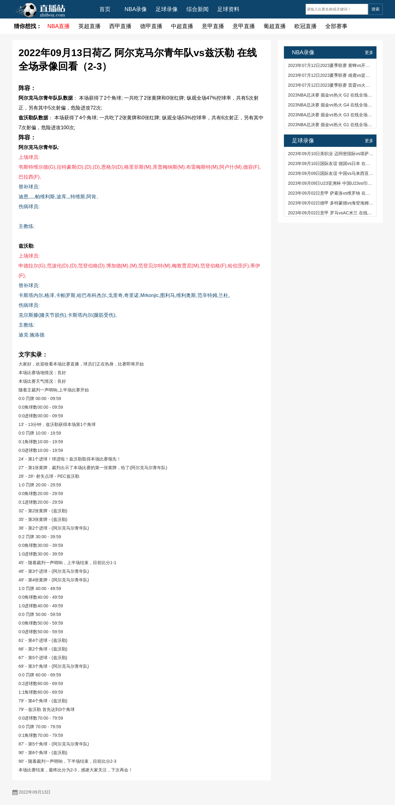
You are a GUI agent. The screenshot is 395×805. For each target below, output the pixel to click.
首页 (104, 9)
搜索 (376, 9)
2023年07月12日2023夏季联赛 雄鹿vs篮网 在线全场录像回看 (330, 75)
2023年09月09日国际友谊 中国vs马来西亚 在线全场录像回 (330, 173)
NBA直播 (58, 26)
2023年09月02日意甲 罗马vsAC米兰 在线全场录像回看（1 (330, 212)
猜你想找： (28, 26)
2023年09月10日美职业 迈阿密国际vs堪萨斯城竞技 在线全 (330, 153)
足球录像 (167, 9)
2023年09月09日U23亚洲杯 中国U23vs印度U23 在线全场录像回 (330, 183)
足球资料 (228, 9)
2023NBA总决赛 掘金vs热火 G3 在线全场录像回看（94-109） (330, 114)
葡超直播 (275, 26)
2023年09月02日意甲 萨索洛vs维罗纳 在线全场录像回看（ (330, 193)
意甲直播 (213, 26)
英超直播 (89, 26)
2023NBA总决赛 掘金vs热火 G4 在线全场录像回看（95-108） (330, 104)
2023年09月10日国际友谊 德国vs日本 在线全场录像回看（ (330, 163)
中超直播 (182, 26)
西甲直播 (120, 26)
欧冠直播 (305, 26)
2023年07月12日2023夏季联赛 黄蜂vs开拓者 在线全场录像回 (330, 65)
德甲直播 (151, 26)
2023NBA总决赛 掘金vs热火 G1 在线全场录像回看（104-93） (330, 124)
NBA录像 (135, 9)
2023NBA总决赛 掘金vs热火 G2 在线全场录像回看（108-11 (330, 95)
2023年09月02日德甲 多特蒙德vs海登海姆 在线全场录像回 (330, 202)
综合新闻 (197, 9)
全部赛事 (336, 26)
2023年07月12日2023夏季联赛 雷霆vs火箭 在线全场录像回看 (330, 85)
